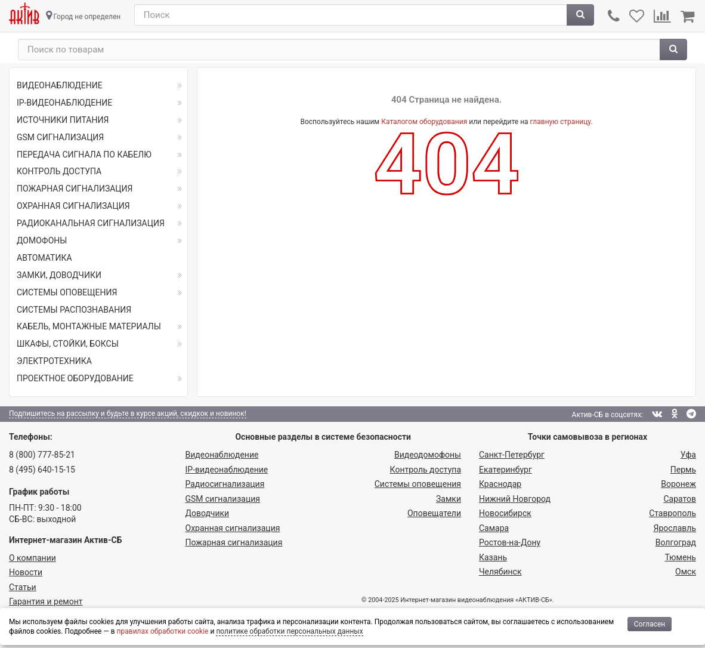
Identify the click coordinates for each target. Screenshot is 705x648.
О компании (32, 558)
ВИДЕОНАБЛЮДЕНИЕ (60, 85)
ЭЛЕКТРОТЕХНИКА (54, 361)
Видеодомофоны (427, 454)
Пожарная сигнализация (234, 542)
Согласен (650, 624)
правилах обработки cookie (163, 631)
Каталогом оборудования (424, 122)
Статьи (22, 587)
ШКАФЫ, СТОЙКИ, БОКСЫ (68, 343)
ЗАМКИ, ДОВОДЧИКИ (59, 275)
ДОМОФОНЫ (42, 240)
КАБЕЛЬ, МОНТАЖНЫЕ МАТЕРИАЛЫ (89, 326)
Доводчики (207, 513)
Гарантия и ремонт (45, 601)
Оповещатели (434, 513)
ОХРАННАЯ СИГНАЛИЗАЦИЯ (73, 206)
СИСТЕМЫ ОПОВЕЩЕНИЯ (67, 292)
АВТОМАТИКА (44, 258)
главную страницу (560, 122)
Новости (25, 572)
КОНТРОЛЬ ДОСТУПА (59, 171)
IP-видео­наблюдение (226, 469)
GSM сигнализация (222, 499)
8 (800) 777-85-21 (42, 454)
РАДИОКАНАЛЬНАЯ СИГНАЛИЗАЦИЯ (91, 223)
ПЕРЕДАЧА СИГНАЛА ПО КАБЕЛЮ (84, 154)
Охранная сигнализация (232, 528)
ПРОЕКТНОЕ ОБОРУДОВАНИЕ (75, 378)
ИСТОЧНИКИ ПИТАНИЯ (63, 120)
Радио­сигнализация (225, 484)
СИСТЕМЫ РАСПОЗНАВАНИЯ (74, 309)
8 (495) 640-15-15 (42, 469)
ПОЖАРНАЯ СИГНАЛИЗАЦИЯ (75, 188)
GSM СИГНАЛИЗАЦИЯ (60, 137)
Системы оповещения (418, 484)
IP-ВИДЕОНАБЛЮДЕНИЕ (64, 102)
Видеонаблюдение (222, 454)
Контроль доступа (425, 469)
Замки (448, 499)
